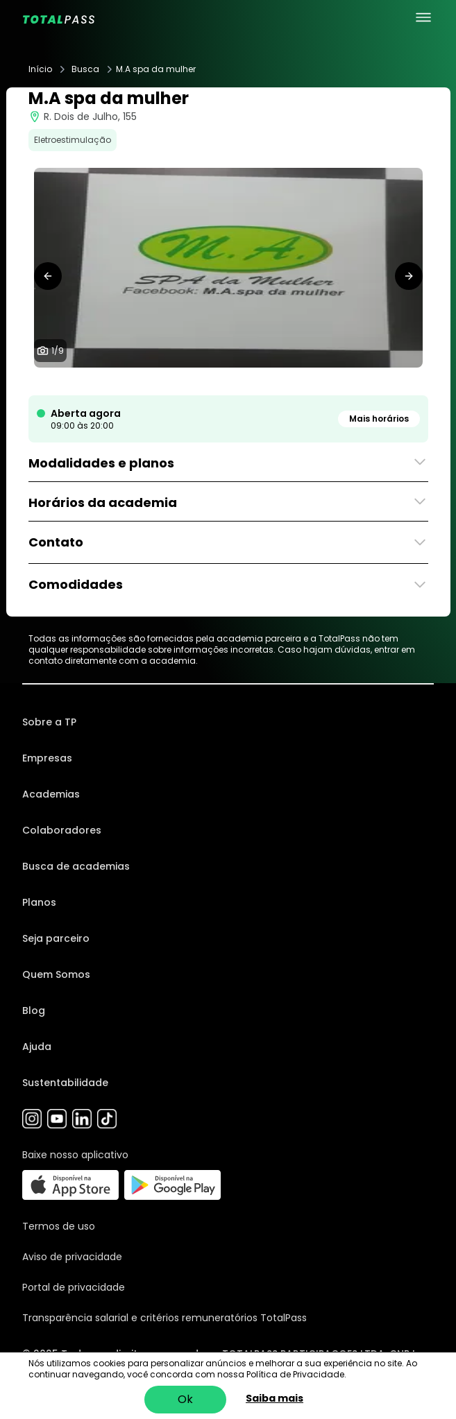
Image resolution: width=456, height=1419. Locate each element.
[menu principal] (423, 17)
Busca (85, 69)
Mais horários (379, 418)
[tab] (184, 381)
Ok (185, 1399)
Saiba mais (274, 1398)
